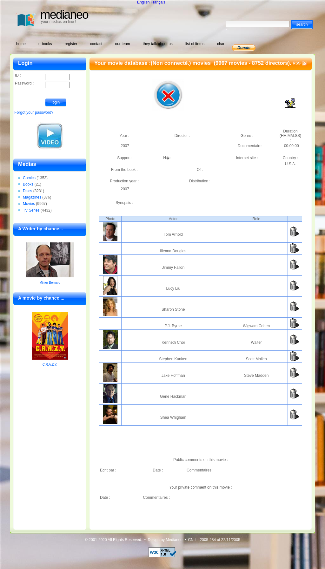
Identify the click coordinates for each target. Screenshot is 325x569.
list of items (194, 44)
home (21, 44)
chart (221, 44)
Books (28, 184)
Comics (29, 178)
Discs (27, 191)
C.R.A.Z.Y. (50, 364)
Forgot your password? (33, 112)
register (71, 44)
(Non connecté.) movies (181, 63)
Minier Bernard (49, 282)
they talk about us (158, 44)
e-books (45, 44)
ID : (42, 75)
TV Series (31, 210)
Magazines (32, 197)
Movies (29, 203)
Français (158, 2)
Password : (42, 83)
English (143, 2)
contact (96, 44)
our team (122, 44)
